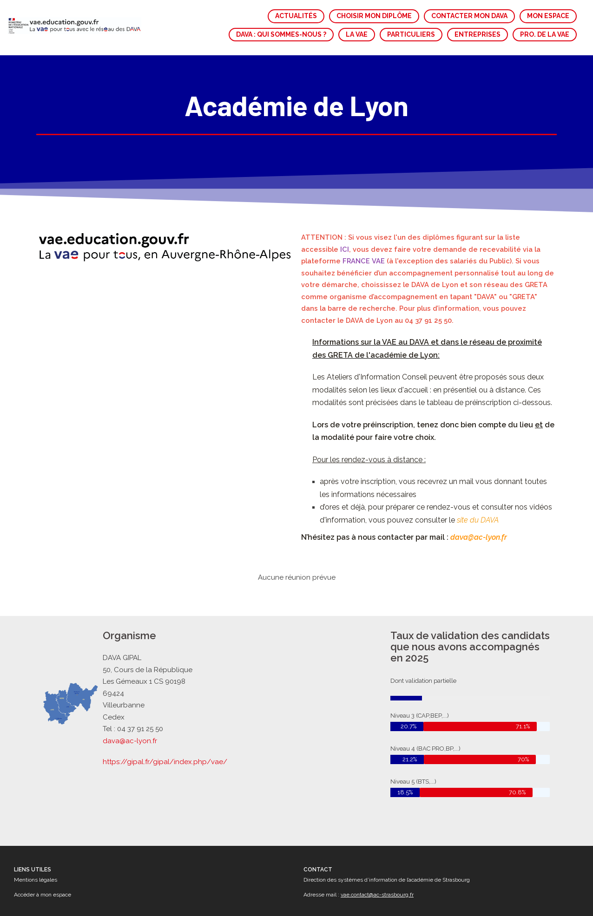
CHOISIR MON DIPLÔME (374, 16)
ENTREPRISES (478, 34)
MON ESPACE (548, 16)
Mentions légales (35, 880)
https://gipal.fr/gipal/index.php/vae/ (165, 762)
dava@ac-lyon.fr (130, 741)
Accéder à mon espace (42, 894)
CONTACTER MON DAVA (469, 16)
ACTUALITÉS (296, 16)
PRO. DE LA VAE (544, 34)
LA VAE (357, 34)
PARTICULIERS (411, 34)
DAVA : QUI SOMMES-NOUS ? (281, 34)
